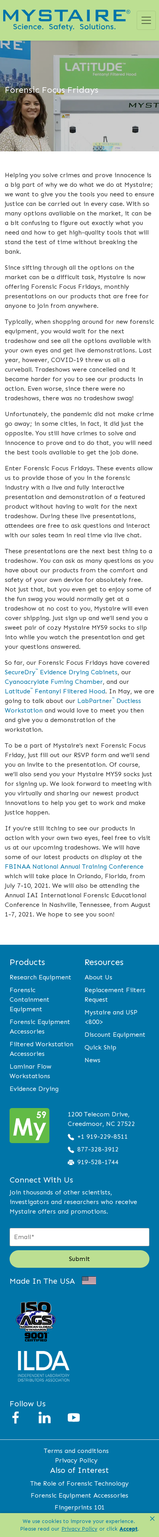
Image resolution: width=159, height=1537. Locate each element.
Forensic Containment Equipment (29, 999)
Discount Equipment (114, 1034)
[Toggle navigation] (146, 20)
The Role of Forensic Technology (79, 1483)
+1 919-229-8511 (102, 1136)
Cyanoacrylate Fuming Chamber (54, 681)
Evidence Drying (34, 1089)
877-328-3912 (98, 1149)
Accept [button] (128, 1529)
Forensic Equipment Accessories (79, 1495)
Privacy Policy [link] (79, 1529)
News (92, 1060)
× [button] (152, 1519)
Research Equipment (40, 977)
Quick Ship (100, 1047)
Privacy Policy (76, 1460)
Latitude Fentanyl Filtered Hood (55, 691)
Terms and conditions (76, 1451)
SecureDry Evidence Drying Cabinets (61, 672)
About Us (98, 977)
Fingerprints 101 (80, 1507)
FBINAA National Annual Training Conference (74, 866)
